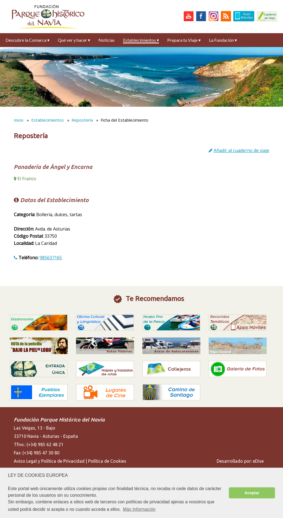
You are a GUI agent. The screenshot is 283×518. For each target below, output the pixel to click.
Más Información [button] (139, 509)
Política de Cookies (107, 461)
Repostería (82, 120)
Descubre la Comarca (27, 40)
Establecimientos (141, 40)
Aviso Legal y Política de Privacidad (49, 461)
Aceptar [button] (252, 493)
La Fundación (223, 40)
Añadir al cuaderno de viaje (241, 150)
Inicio (18, 120)
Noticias (106, 40)
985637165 (51, 258)
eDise (258, 461)
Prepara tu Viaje (184, 40)
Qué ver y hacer (74, 40)
